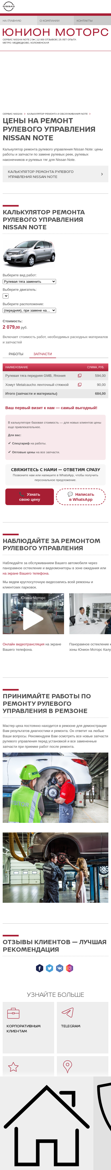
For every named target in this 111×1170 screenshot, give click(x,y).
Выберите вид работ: (20, 275)
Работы (16, 354)
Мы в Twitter (49, 968)
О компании (50, 20)
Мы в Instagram (69, 968)
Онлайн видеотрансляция (24, 644)
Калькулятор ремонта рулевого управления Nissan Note (41, 174)
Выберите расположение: (23, 304)
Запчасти (42, 354)
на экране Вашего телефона (25, 573)
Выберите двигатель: (20, 290)
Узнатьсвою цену (29, 497)
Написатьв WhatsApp (81, 497)
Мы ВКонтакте (59, 968)
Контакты (85, 20)
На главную (12, 20)
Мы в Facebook (39, 968)
